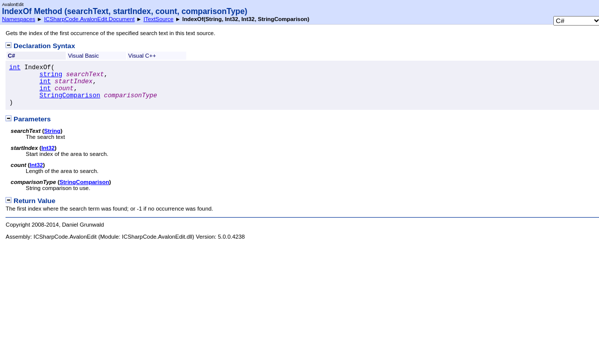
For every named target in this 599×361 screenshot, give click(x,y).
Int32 (47, 148)
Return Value (30, 201)
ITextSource (159, 19)
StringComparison (70, 95)
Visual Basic (83, 56)
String (52, 131)
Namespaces (18, 19)
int (15, 67)
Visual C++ (142, 56)
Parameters (28, 119)
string (51, 74)
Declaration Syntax (40, 46)
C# (11, 56)
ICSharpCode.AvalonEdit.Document (89, 19)
